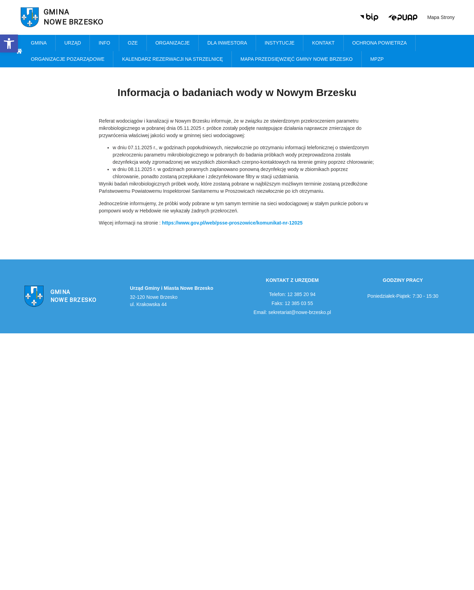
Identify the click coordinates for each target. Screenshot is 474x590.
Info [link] (104, 43)
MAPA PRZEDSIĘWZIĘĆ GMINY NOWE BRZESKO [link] (296, 59)
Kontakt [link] (323, 43)
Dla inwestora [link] (227, 43)
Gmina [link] (39, 43)
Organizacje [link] (172, 43)
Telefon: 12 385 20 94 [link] (292, 294)
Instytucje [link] (279, 43)
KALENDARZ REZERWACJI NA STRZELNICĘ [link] (172, 59)
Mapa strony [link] (441, 17)
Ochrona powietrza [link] (379, 43)
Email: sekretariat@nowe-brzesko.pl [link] (292, 312)
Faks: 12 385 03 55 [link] (292, 303)
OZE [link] (133, 43)
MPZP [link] (377, 59)
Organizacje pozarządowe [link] (67, 59)
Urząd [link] (72, 43)
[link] (9, 44)
